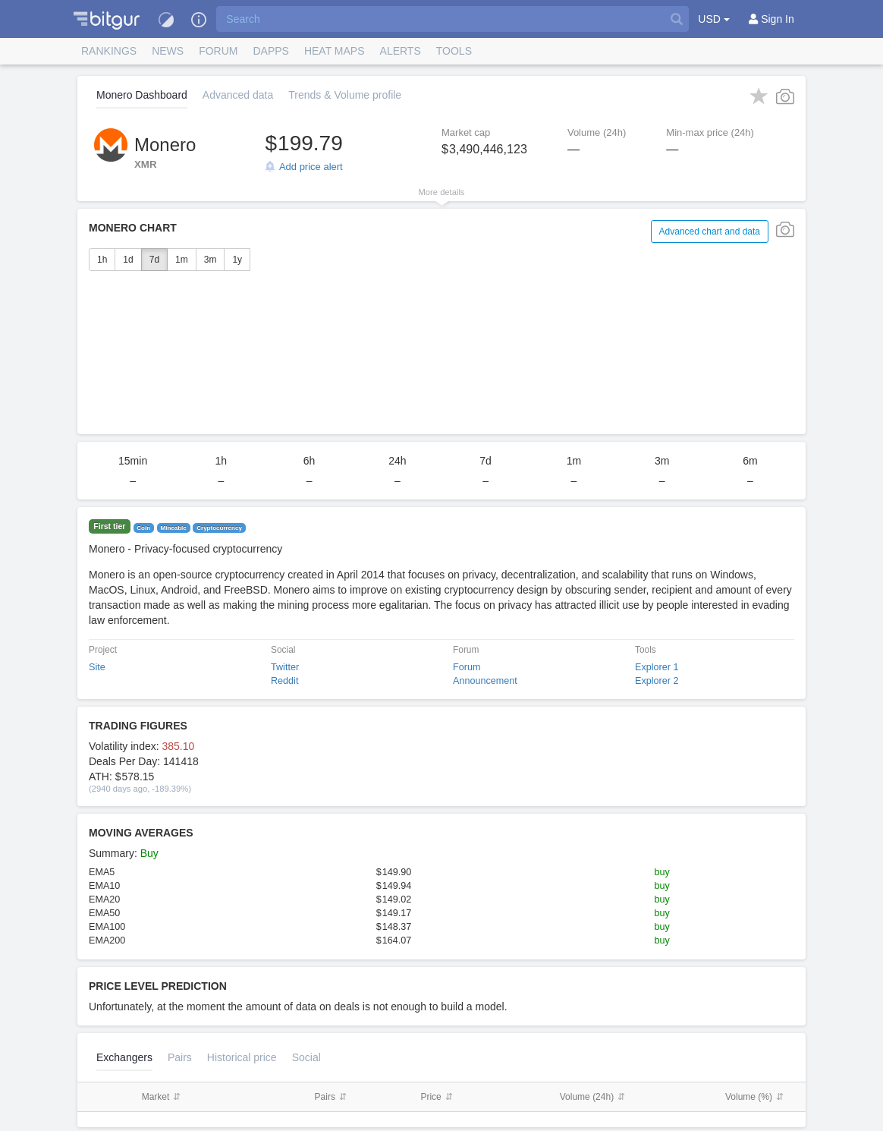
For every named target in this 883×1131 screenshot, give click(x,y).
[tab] (242, 1057)
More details (442, 192)
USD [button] (713, 19)
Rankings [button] (109, 51)
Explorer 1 (656, 667)
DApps (270, 51)
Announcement (485, 681)
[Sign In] (771, 19)
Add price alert (311, 166)
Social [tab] (306, 1057)
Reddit (284, 681)
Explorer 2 (656, 681)
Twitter (285, 667)
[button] (106, 19)
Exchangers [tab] (124, 1057)
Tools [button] (454, 51)
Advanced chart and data (709, 231)
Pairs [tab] (180, 1057)
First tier (109, 526)
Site (97, 667)
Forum (218, 51)
